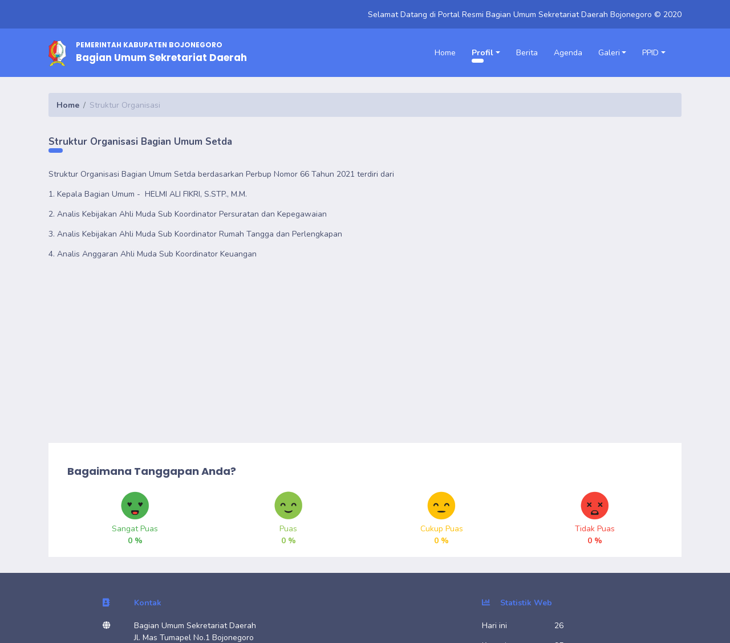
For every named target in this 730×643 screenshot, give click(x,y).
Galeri (609, 52)
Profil (482, 52)
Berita (527, 52)
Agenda (568, 52)
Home (445, 52)
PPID (650, 52)
